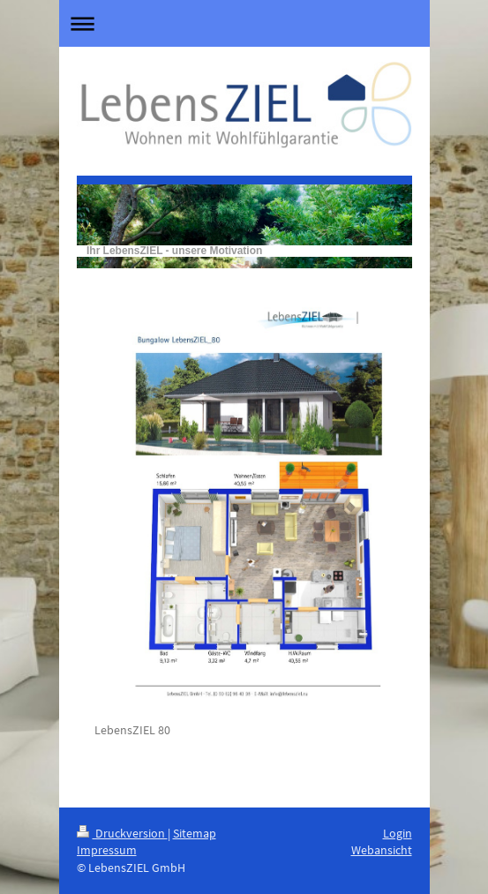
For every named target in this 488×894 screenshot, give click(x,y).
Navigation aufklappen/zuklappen (244, 23)
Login (397, 833)
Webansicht (381, 850)
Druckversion (122, 833)
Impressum (107, 850)
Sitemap (194, 833)
